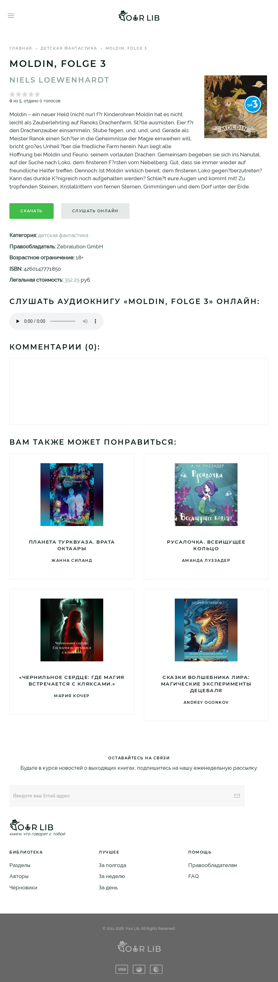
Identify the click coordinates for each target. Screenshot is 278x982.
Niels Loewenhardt (59, 80)
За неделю (112, 876)
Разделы (19, 865)
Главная (20, 48)
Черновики (23, 887)
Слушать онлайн (95, 211)
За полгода (112, 865)
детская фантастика (68, 48)
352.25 (71, 280)
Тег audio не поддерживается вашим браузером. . (56, 321)
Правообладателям (212, 865)
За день (108, 887)
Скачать (31, 211)
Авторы (19, 876)
